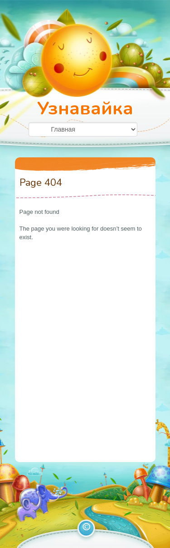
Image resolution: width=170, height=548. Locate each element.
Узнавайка (85, 108)
